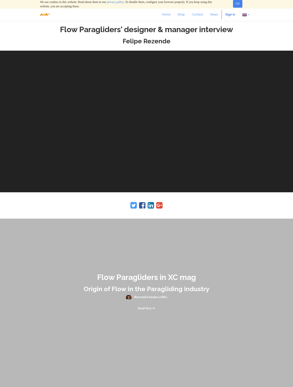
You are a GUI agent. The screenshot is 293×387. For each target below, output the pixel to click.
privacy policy (115, 2)
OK (237, 3)
